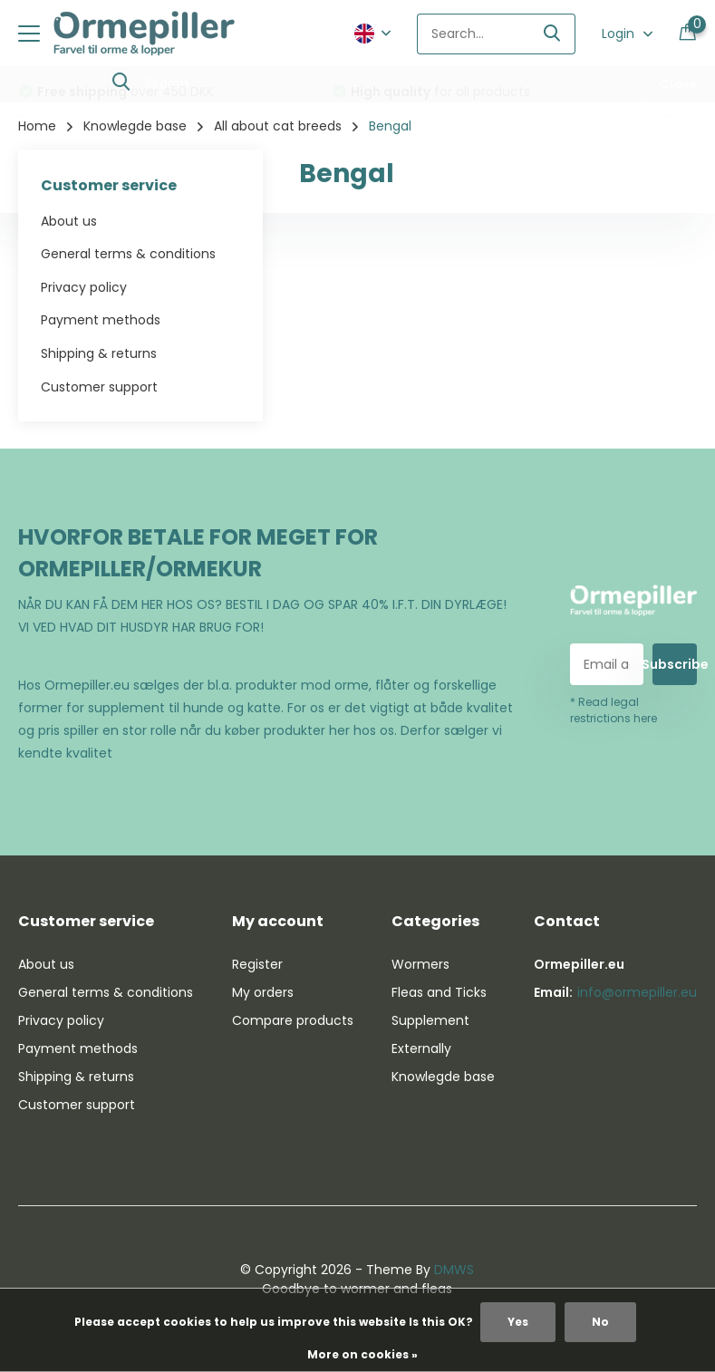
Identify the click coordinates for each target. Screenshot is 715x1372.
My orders (263, 992)
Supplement (430, 1020)
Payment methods (100, 320)
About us (69, 221)
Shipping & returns (99, 353)
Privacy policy (84, 287)
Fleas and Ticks (439, 992)
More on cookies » (362, 1354)
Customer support (99, 387)
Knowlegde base (135, 126)
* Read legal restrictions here (613, 710)
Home (37, 126)
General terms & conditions (128, 254)
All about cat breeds (278, 126)
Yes (517, 1321)
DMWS (454, 1270)
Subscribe (674, 664)
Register (257, 964)
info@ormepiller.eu (637, 992)
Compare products (292, 1020)
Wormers (420, 964)
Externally (421, 1048)
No (600, 1321)
